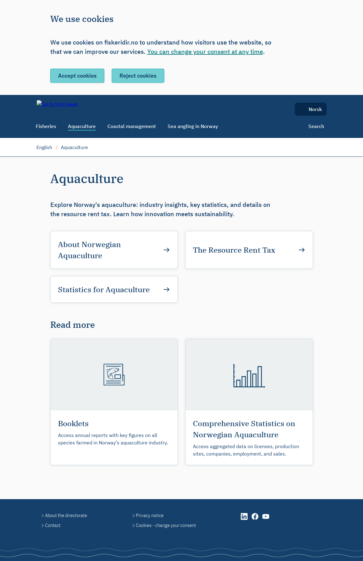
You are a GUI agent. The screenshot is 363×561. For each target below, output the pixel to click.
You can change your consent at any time (205, 51)
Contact (52, 525)
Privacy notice (150, 515)
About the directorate (66, 515)
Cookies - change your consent (166, 525)
